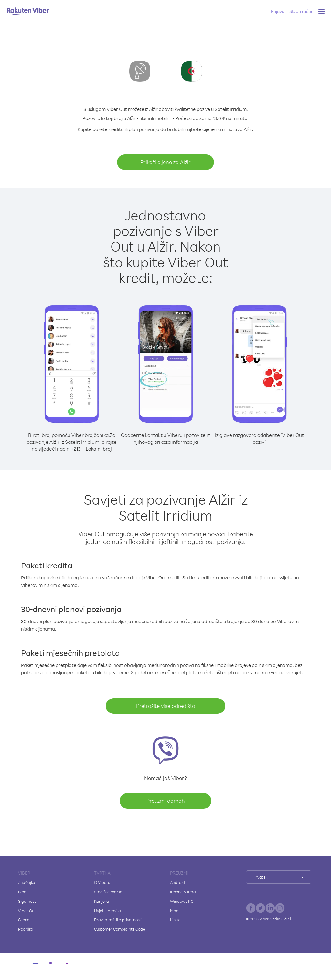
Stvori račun (301, 11)
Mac (174, 910)
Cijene (23, 919)
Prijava (277, 11)
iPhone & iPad (183, 891)
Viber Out (27, 910)
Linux (175, 919)
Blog (22, 891)
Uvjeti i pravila (107, 910)
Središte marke (108, 891)
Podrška (25, 929)
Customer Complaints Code (119, 929)
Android (177, 882)
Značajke (26, 882)
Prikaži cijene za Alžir (165, 162)
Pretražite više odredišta (165, 705)
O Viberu (102, 882)
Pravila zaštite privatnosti (118, 919)
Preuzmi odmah (165, 800)
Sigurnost (27, 901)
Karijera (101, 901)
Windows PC (181, 901)
